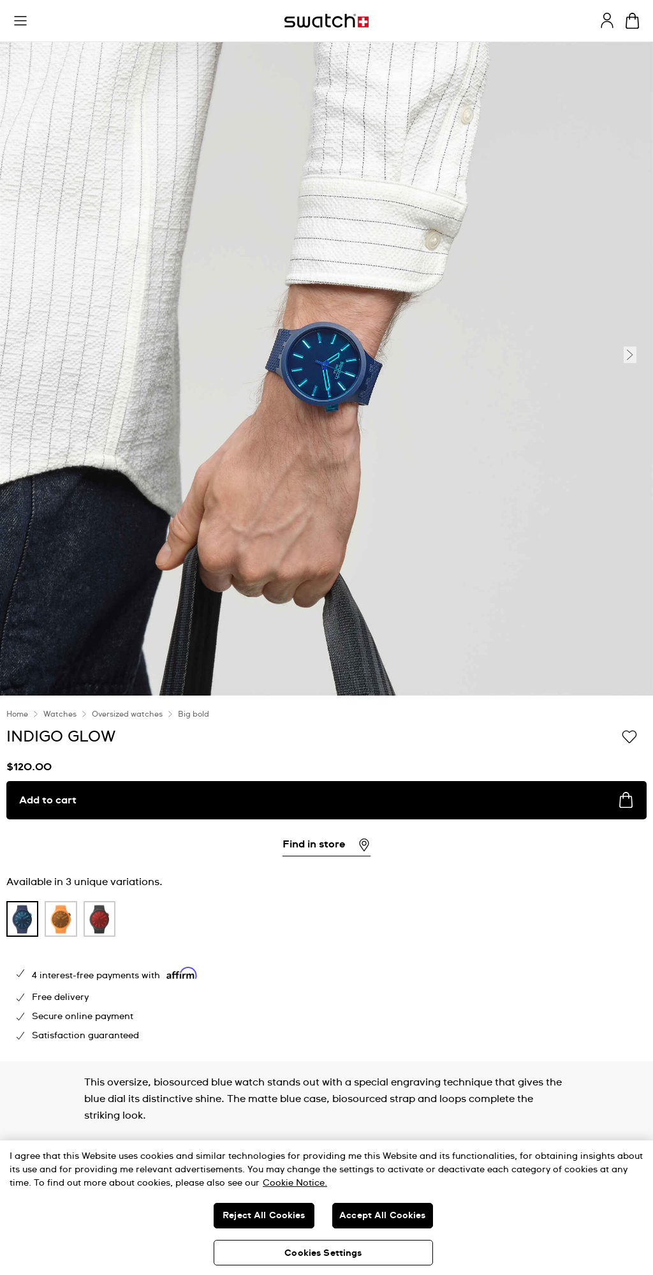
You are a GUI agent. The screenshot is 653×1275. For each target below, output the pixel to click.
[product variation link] (22, 919)
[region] (326, 1207)
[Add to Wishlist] (629, 735)
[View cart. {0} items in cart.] (632, 21)
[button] (20, 21)
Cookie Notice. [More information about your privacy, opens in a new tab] (295, 1183)
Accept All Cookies (382, 1215)
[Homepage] (326, 20)
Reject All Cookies (264, 1215)
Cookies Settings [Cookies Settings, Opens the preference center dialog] (323, 1253)
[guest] (607, 20)
